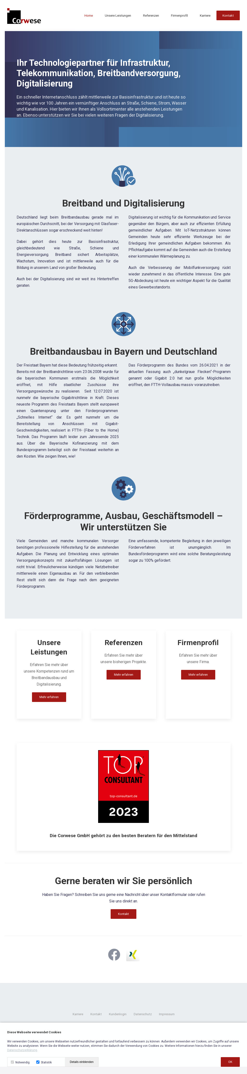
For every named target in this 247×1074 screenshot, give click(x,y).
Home (88, 16)
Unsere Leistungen (118, 16)
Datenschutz (143, 1014)
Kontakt (228, 16)
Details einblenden (82, 1062)
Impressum (167, 1014)
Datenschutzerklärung (22, 1050)
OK (230, 1062)
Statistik (44, 1062)
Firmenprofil (179, 16)
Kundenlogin (118, 1014)
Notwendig (20, 1062)
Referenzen (151, 16)
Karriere (205, 16)
